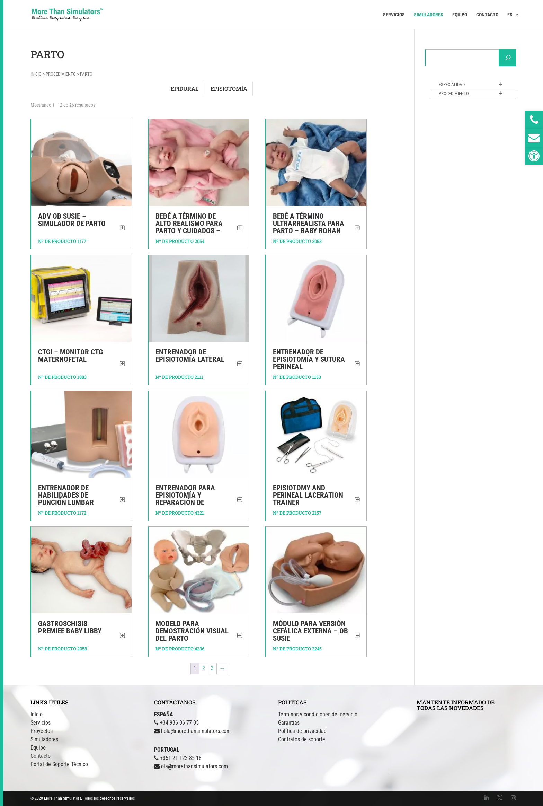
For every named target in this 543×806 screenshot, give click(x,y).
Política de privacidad (302, 731)
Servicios (40, 722)
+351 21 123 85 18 (181, 758)
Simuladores (44, 739)
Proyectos (41, 731)
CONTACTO (487, 14)
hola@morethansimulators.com (196, 731)
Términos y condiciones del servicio (317, 714)
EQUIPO (459, 14)
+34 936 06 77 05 (179, 722)
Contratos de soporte (301, 739)
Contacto (40, 756)
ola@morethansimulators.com (194, 766)
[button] (534, 156)
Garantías (289, 722)
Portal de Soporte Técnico (59, 764)
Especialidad (452, 84)
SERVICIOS (394, 14)
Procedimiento (61, 74)
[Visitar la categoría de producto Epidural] (184, 88)
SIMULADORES (428, 14)
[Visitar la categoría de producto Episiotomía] (229, 88)
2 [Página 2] (203, 668)
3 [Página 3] (212, 668)
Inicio (36, 74)
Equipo (38, 747)
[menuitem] (513, 20)
